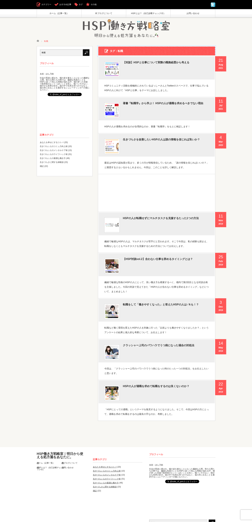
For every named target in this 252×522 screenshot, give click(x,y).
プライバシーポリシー (47, 518)
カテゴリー (46, 4)
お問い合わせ (193, 13)
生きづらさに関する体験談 (52, 163)
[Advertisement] (156, 186)
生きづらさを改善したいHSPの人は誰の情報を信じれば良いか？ (164, 139)
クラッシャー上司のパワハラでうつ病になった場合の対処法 (166, 336)
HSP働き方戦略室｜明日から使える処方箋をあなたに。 (60, 436)
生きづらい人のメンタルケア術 (54, 151)
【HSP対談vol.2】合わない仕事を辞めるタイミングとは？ (163, 254)
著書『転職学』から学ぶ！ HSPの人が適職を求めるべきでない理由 (165, 105)
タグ (81, 4)
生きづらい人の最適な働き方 (53, 159)
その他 (94, 4)
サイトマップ (66, 518)
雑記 (42, 167)
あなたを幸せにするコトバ (52, 143)
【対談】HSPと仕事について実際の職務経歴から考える (164, 63)
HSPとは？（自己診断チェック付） (148, 13)
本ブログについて (103, 13)
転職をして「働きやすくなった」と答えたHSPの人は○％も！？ (165, 297)
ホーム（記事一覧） (59, 13)
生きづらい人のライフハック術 (54, 155)
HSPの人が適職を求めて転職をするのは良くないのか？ (164, 371)
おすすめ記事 (65, 4)
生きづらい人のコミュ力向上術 (54, 147)
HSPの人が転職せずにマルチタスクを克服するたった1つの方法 (165, 215)
